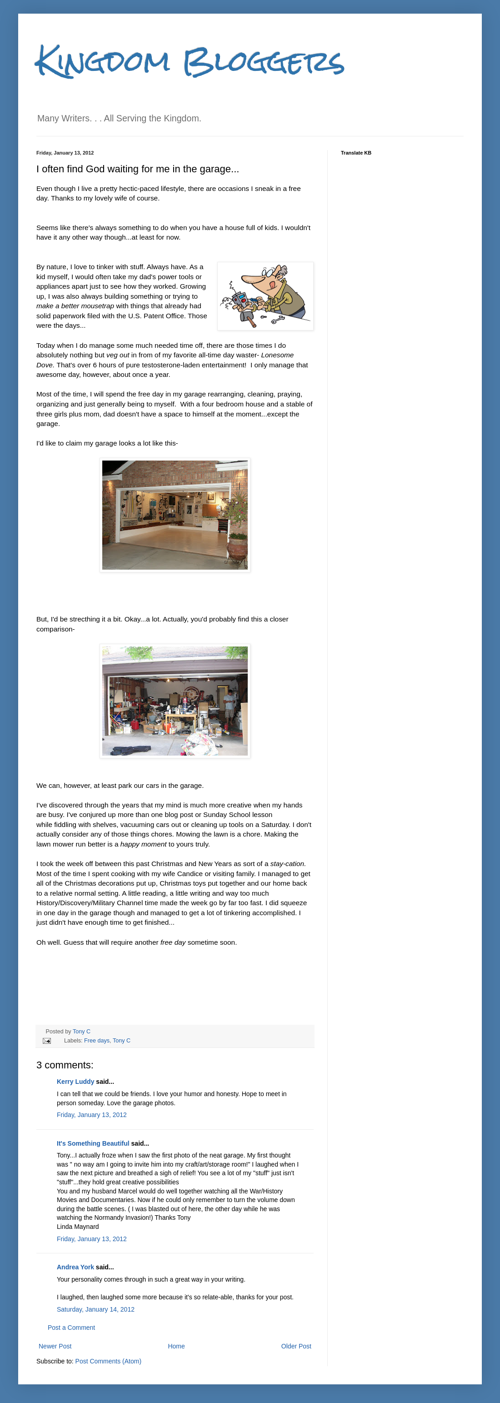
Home (176, 1346)
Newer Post (55, 1346)
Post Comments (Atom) (108, 1361)
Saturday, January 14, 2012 (96, 1309)
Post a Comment (71, 1327)
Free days (97, 1040)
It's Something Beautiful (93, 1143)
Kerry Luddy (75, 1081)
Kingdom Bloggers (190, 61)
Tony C (81, 1031)
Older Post (296, 1346)
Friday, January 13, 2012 (92, 1114)
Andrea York (75, 1267)
